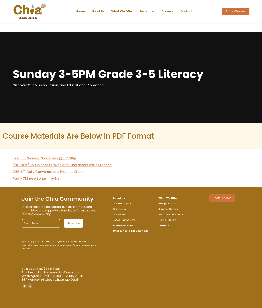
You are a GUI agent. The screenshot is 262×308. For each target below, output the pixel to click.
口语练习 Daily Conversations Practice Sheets (49, 171)
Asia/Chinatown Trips (171, 214)
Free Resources (123, 225)
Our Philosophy (122, 203)
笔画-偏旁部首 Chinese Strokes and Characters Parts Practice (62, 165)
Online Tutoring (167, 220)
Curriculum (119, 209)
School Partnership (124, 220)
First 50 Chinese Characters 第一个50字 (44, 158)
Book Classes (222, 198)
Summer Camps (168, 209)
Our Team (119, 214)
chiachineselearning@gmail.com (58, 272)
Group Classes (167, 203)
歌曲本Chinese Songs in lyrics (36, 178)
